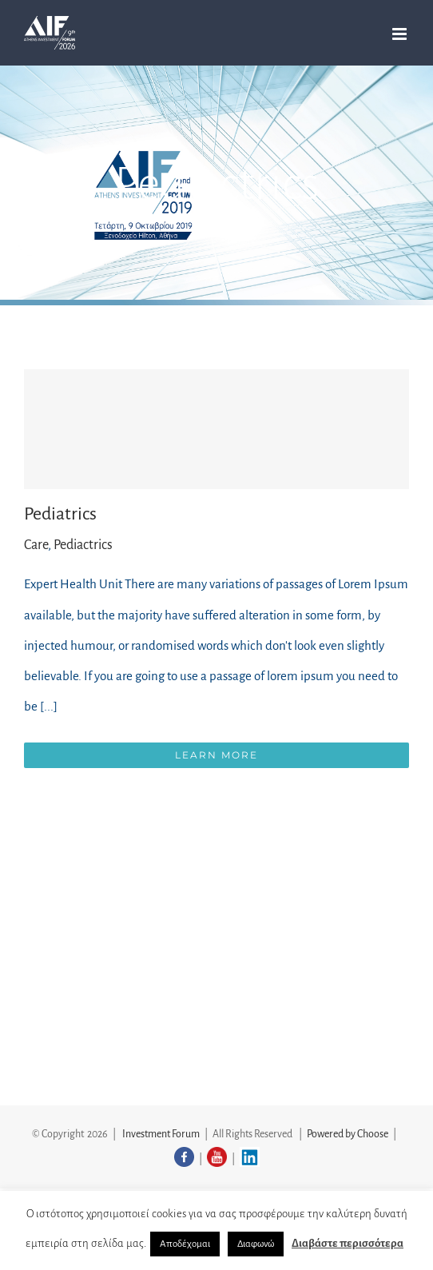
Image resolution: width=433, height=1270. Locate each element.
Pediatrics (60, 514)
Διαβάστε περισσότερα (347, 1243)
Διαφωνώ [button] (255, 1244)
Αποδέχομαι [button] (185, 1244)
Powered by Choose (347, 1134)
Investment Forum (161, 1134)
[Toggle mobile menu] (400, 34)
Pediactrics (83, 545)
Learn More (216, 755)
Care (36, 545)
